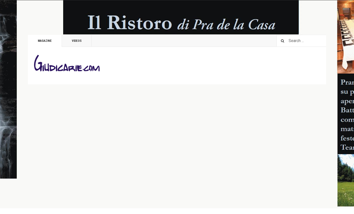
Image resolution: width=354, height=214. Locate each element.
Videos (77, 41)
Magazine (45, 41)
